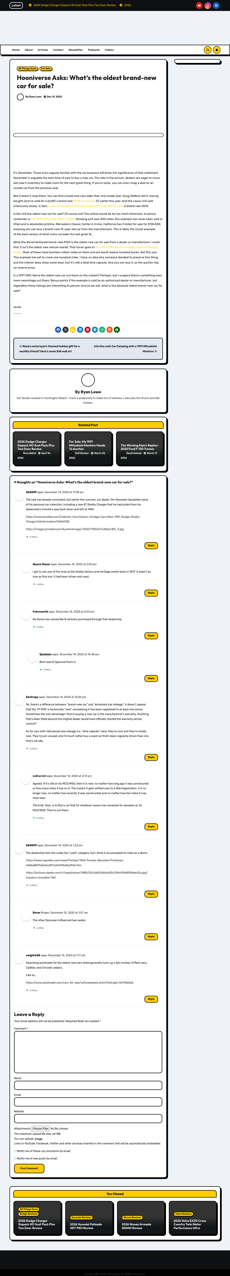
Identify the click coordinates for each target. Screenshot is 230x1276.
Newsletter (76, 49)
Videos (109, 49)
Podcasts (94, 49)
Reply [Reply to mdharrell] (151, 825)
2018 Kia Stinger (84, 201)
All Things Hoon (27, 68)
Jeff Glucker (79, 453)
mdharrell (39, 774)
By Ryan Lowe (29, 96)
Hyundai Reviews (81, 1216)
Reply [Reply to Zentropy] (151, 755)
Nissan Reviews (132, 1216)
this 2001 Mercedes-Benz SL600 (52, 219)
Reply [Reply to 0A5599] (151, 544)
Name (17, 1076)
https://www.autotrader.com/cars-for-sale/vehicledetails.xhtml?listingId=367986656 (79, 981)
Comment (21, 1027)
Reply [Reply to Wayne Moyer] (151, 591)
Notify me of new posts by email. (37, 1157)
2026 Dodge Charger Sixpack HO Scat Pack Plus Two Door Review (35, 445)
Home (16, 49)
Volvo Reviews (183, 1212)
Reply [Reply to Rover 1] (151, 935)
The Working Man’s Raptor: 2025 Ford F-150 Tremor (140, 447)
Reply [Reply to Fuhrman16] (151, 634)
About (29, 49)
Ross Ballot (27, 453)
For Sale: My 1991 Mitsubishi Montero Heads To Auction (87, 445)
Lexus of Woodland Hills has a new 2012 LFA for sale (85, 206)
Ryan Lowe (91, 391)
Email (17, 1093)
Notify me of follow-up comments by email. (44, 1149)
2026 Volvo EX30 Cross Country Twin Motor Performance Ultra (190, 1222)
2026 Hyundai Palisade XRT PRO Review (86, 1225)
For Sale (45, 68)
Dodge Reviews (28, 1212)
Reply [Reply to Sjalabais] (151, 677)
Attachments (22, 1127)
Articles (43, 49)
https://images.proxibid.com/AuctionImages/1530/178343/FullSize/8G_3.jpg (75, 527)
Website (19, 1110)
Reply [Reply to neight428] (151, 997)
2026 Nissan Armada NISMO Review (136, 1225)
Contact (58, 49)
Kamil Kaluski (131, 453)
